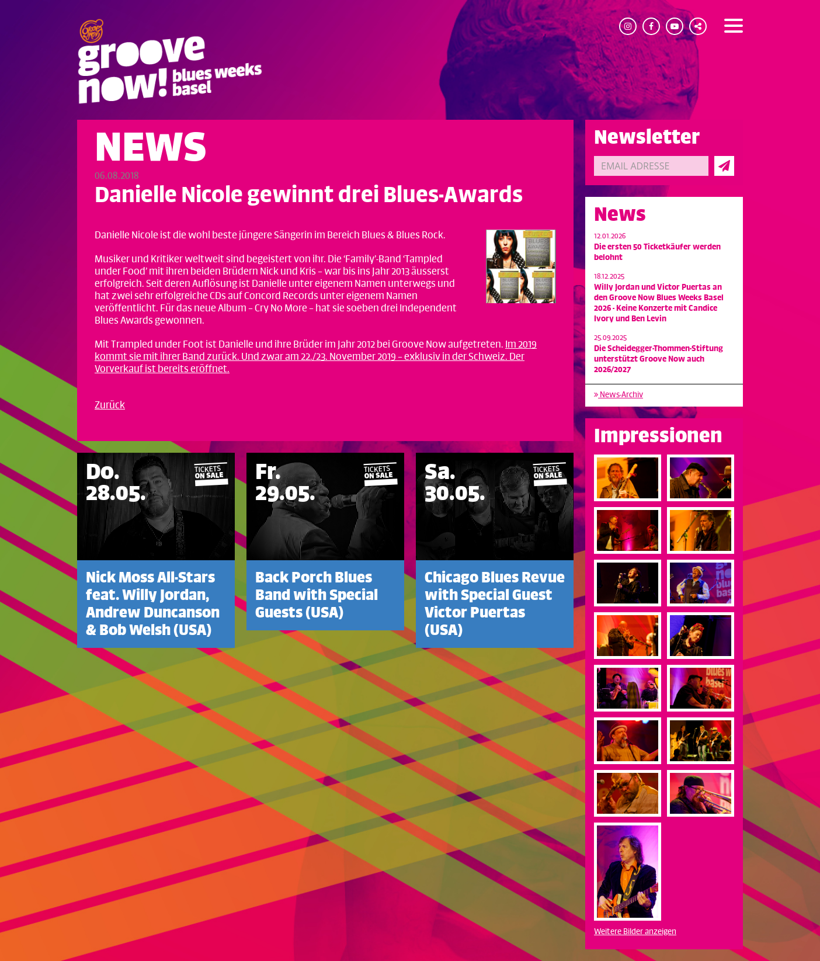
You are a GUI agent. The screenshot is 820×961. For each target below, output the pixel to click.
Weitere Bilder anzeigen (635, 931)
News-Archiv (618, 394)
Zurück (110, 405)
